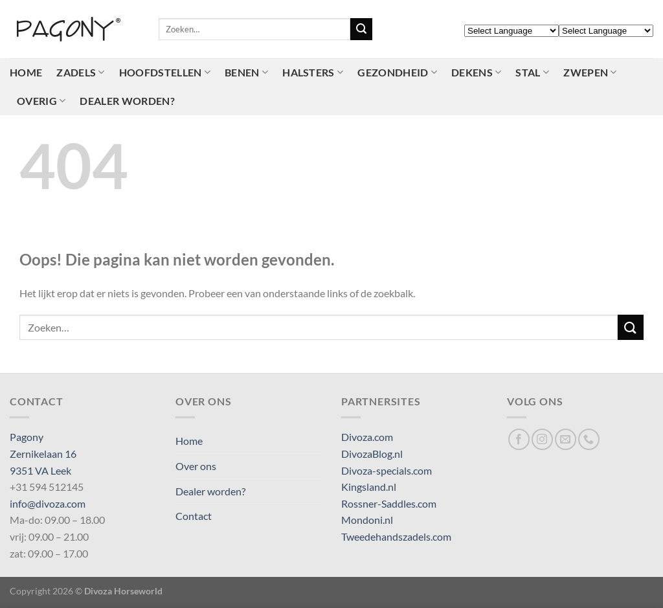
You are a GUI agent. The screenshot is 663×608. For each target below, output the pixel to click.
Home (26, 72)
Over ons (195, 466)
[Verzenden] (361, 29)
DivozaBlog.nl (372, 453)
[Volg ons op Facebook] (519, 439)
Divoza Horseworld (123, 590)
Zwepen (589, 72)
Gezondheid (397, 72)
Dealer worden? (127, 101)
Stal (532, 72)
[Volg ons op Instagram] (542, 439)
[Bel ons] (589, 439)
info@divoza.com (47, 503)
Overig (41, 101)
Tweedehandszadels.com (396, 536)
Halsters (312, 72)
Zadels (80, 72)
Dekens (476, 72)
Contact (193, 516)
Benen (246, 72)
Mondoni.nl (367, 519)
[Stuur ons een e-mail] (565, 439)
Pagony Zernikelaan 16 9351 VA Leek (43, 453)
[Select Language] (511, 31)
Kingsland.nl (368, 486)
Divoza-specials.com (386, 470)
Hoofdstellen (164, 72)
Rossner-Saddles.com (388, 503)
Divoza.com (367, 437)
